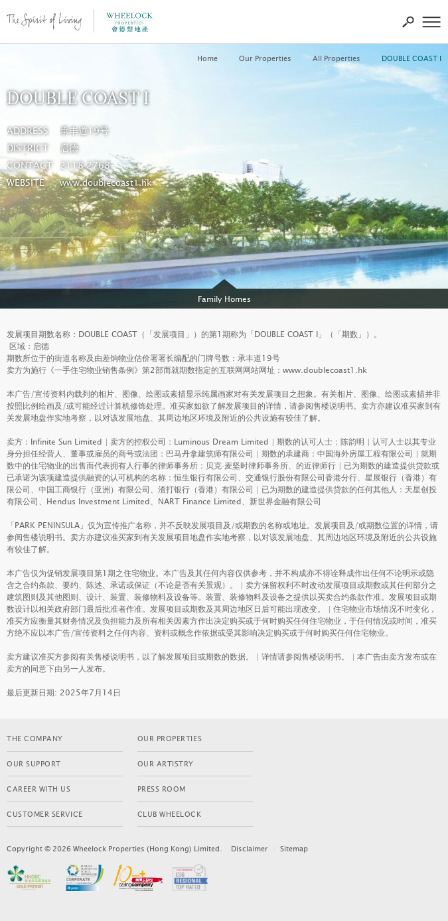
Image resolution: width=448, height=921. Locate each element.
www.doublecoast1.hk (106, 183)
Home (207, 58)
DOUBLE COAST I (411, 58)
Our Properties (265, 58)
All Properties (336, 58)
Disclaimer (249, 849)
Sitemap (294, 849)
